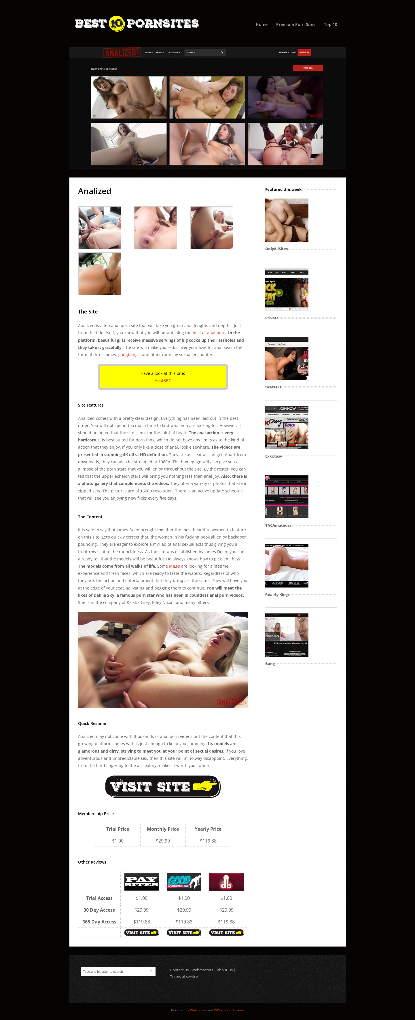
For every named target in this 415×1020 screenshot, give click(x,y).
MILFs (174, 566)
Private (272, 317)
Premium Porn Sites (295, 24)
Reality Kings (277, 594)
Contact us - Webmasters (191, 969)
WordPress (198, 1010)
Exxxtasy (273, 456)
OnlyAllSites (276, 248)
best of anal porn (209, 332)
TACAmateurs (278, 525)
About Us (225, 969)
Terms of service (184, 976)
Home (262, 24)
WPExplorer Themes (229, 1010)
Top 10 (330, 24)
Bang (270, 663)
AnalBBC (163, 380)
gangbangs (129, 354)
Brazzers (273, 387)
